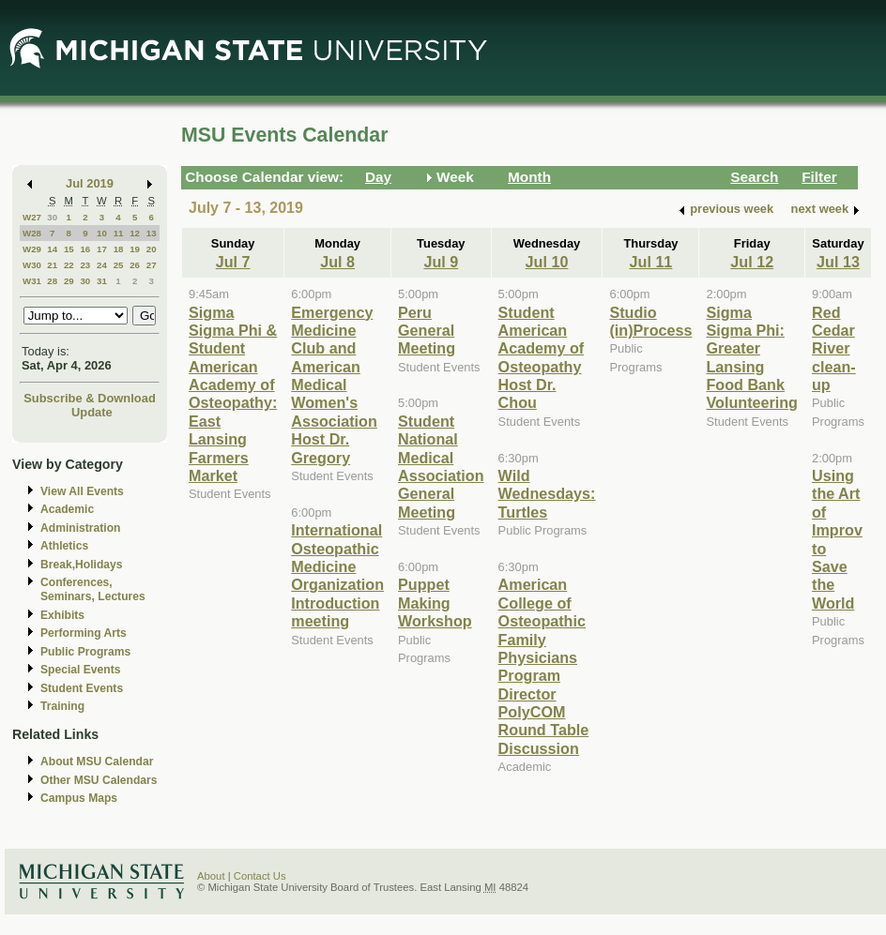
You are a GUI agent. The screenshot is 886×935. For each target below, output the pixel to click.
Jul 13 (838, 261)
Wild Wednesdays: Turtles (547, 493)
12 (135, 233)
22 (69, 265)
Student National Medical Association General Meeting (441, 466)
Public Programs (85, 651)
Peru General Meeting (426, 330)
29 (69, 281)
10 (102, 233)
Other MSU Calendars (99, 780)
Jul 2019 (90, 183)
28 (52, 281)
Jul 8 (337, 261)
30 (52, 217)
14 (52, 249)
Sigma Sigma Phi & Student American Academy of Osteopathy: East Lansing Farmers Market (233, 394)
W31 (32, 281)
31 (102, 281)
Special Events (80, 669)
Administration (80, 528)
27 (151, 265)
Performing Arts (83, 633)
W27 (32, 217)
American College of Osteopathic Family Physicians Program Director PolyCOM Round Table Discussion (543, 666)
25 (119, 265)
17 (102, 249)
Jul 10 (547, 261)
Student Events (81, 688)
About (211, 876)
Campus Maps (78, 798)
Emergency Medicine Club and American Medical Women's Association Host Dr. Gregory (334, 385)
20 (151, 249)
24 (102, 265)
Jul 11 (651, 261)
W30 (32, 265)
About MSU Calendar (96, 761)
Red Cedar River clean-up (834, 349)
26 (135, 265)
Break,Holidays (81, 564)
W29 (32, 249)
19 (135, 249)
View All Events (82, 491)
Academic (67, 509)
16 (85, 249)
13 (151, 233)
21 (52, 265)
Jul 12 (751, 261)
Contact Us (260, 876)
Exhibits (62, 615)
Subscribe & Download (89, 398)
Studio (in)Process (650, 321)
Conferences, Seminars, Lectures (92, 589)
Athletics (64, 545)
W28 (32, 233)
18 (119, 249)
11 (119, 233)
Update (92, 412)
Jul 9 (440, 261)
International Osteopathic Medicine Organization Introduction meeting (337, 575)
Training (62, 706)
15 (69, 249)
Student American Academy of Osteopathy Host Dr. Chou (541, 358)
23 (85, 265)
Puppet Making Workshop (435, 602)
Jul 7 (233, 261)
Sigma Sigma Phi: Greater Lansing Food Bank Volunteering (752, 358)
